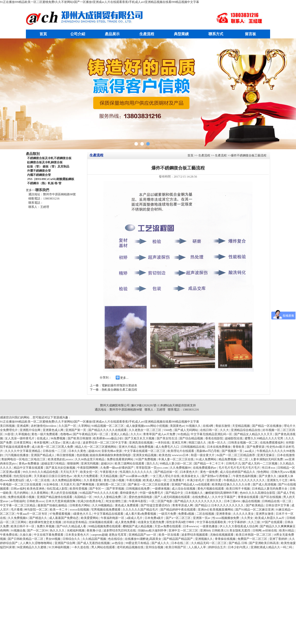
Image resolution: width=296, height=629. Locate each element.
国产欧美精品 (255, 505)
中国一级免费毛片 (152, 493)
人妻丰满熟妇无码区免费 (267, 459)
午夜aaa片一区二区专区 (32, 513)
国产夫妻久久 (268, 476)
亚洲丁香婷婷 (278, 539)
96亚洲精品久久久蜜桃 (32, 547)
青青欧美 (239, 446)
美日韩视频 (8, 426)
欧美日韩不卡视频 (238, 488)
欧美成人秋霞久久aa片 (270, 518)
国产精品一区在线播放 (267, 426)
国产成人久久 (160, 543)
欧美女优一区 (89, 472)
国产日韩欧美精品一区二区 (26, 539)
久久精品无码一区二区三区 (209, 543)
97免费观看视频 (60, 513)
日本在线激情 (286, 455)
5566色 (168, 430)
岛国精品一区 (83, 497)
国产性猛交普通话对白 (156, 505)
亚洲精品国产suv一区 (143, 534)
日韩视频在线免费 (138, 488)
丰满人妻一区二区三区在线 (176, 459)
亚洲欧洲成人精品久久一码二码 (272, 547)
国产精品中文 (175, 493)
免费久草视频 (46, 526)
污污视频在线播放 (17, 455)
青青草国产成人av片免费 (159, 434)
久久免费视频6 (18, 518)
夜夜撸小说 (94, 530)
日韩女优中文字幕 (278, 505)
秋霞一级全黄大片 (203, 455)
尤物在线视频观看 (222, 534)
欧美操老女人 (191, 476)
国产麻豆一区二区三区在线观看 (149, 484)
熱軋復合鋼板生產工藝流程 (119, 389)
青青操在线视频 (225, 539)
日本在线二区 (180, 543)
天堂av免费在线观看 (168, 526)
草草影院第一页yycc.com (152, 467)
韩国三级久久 (197, 442)
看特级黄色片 (129, 493)
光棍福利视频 (76, 530)
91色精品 (183, 434)
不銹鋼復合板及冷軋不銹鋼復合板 (49, 158)
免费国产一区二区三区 (253, 539)
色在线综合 (116, 539)
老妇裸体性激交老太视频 (45, 522)
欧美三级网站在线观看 (130, 463)
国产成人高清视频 (265, 484)
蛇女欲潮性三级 (117, 501)
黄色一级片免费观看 (45, 434)
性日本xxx (269, 467)
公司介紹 (77, 34)
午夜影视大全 (109, 472)
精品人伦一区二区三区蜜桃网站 (96, 446)
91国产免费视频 (146, 459)
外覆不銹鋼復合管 (39, 170)
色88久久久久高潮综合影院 (258, 493)
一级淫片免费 (167, 513)
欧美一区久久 (217, 442)
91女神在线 (51, 484)
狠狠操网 (73, 463)
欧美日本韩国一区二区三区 (254, 534)
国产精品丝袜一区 (166, 472)
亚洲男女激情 (265, 513)
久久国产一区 (67, 426)
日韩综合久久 (71, 539)
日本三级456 (232, 501)
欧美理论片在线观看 (181, 451)
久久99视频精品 (102, 505)
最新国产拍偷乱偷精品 (52, 505)
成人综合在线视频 (184, 488)
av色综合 (118, 543)
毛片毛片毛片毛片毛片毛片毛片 (240, 467)
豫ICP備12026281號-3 (145, 405)
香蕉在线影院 (214, 438)
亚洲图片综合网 (30, 430)
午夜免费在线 (9, 534)
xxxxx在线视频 (80, 509)
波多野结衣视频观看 (195, 534)
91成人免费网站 (206, 459)
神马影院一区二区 (36, 509)
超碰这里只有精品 (53, 463)
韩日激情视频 (65, 455)
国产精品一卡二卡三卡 (209, 463)
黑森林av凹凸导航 (208, 451)
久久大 (225, 430)
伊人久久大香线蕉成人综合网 (239, 526)
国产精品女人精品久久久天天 (253, 434)
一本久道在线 (80, 547)
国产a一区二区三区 (178, 518)
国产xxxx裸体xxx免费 (134, 476)
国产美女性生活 (167, 438)
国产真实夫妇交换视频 (61, 467)
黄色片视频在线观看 (211, 488)
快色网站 (263, 472)
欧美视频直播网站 (222, 509)
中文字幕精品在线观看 (109, 513)
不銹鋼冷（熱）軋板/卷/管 (44, 183)
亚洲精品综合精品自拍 (246, 430)
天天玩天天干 (69, 472)
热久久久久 (57, 530)
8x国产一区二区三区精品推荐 (236, 455)
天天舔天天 (67, 484)
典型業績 (181, 34)
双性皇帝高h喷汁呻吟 (180, 522)
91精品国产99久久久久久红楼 (99, 493)
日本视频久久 (194, 493)
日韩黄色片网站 (80, 505)
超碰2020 (94, 451)
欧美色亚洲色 (36, 488)
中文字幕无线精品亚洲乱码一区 (212, 434)
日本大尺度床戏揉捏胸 (61, 501)
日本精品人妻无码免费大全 (270, 488)
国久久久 (152, 463)
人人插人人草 (197, 547)
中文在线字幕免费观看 (49, 534)
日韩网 (256, 530)
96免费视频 (58, 438)
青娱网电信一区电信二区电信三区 (23, 459)
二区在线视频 (205, 513)
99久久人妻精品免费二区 (111, 497)
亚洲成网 (23, 426)
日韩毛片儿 (233, 463)
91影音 (9, 434)
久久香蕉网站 (40, 493)
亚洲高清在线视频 (141, 442)
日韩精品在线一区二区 (277, 501)
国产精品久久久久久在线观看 (108, 430)
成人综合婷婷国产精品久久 (238, 472)
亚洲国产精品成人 (43, 455)
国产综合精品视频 (191, 438)
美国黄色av (177, 426)
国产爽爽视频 (85, 484)
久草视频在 (22, 434)
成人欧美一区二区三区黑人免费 (53, 446)
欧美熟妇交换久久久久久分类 (231, 484)
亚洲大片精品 (128, 446)
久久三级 (254, 522)
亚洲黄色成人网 (53, 430)
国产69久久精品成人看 (71, 526)
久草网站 (84, 426)
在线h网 (208, 426)
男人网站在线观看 (103, 547)
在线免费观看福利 (272, 442)
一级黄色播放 (209, 526)
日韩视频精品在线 (193, 446)
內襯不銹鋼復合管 (39, 175)
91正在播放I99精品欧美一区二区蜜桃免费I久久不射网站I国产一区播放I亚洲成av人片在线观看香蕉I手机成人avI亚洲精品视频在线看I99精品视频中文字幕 (99, 2)
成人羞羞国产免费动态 (64, 518)
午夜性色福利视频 (245, 476)
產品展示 (112, 34)
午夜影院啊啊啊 (88, 467)
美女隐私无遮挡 (240, 530)
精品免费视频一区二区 (234, 459)
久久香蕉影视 (93, 480)
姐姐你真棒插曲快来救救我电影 (111, 455)
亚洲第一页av (202, 518)
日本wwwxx (190, 526)
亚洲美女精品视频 (145, 455)
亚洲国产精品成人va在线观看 (190, 484)
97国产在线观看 (272, 522)
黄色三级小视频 (114, 480)
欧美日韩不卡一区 (23, 526)
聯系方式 (215, 34)
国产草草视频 (115, 488)
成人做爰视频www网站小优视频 (147, 426)
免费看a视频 (186, 513)
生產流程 (146, 34)
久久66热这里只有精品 (90, 459)
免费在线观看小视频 (21, 497)
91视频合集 (18, 530)
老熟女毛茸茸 (118, 534)
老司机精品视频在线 (130, 547)
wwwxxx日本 (180, 455)
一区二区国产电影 (161, 501)
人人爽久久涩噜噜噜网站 (36, 543)
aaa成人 (250, 451)
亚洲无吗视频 (90, 463)
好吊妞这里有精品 (75, 522)
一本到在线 (162, 442)
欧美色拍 (165, 455)
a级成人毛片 (134, 518)
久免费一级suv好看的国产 (117, 467)
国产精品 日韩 (238, 543)
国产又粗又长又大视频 (140, 438)
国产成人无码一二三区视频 (260, 463)
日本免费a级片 (154, 518)
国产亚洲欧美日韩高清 (264, 543)
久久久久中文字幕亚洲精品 (23, 451)
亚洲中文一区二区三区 (183, 530)
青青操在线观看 (248, 497)
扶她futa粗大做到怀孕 (152, 530)
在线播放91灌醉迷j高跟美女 (143, 539)
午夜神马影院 (138, 501)
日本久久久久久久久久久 (227, 505)
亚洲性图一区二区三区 (111, 484)
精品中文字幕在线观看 (29, 467)
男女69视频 (53, 539)
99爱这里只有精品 (138, 543)
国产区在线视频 (271, 497)
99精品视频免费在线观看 (105, 526)
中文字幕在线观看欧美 (212, 522)
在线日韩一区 (209, 430)
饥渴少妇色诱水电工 (91, 501)
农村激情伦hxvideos (44, 426)
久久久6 (136, 434)
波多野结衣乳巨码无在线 (120, 530)
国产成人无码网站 (186, 430)
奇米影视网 (41, 442)
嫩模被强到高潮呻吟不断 (222, 493)
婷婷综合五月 (217, 547)
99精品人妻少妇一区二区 (176, 463)
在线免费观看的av (205, 467)
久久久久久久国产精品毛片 (141, 509)
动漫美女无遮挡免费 (151, 522)
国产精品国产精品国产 (178, 539)
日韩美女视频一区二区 (243, 442)
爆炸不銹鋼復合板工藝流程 (248, 155)
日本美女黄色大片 (77, 534)
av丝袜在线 (270, 530)
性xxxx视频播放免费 (226, 518)
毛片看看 (17, 509)
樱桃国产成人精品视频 (138, 526)
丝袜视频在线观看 (101, 522)
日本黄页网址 (23, 442)
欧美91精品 (287, 530)
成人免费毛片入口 (167, 446)
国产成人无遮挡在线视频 (94, 543)
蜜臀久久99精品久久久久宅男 (264, 438)
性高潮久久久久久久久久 (136, 472)
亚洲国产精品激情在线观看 (55, 497)
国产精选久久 (38, 518)
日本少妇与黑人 (238, 547)
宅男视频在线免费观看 (106, 509)
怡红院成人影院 (57, 488)
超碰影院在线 (234, 438)
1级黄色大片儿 (82, 513)
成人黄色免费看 (125, 522)
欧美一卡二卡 (59, 509)
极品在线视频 (251, 501)
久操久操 (26, 534)
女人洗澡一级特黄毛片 (20, 438)
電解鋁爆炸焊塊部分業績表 (119, 385)
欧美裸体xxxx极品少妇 (108, 438)
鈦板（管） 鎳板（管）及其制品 (48, 166)
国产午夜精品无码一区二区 (91, 434)
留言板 (250, 34)
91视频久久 (194, 426)
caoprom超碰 (99, 534)
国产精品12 (202, 505)
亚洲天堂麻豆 (266, 455)
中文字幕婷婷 (237, 522)
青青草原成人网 (183, 505)
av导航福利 (18, 501)
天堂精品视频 (241, 426)
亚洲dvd (203, 509)
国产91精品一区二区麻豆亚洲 (255, 509)
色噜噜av (66, 434)
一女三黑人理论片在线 (165, 476)
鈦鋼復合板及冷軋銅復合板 (45, 162)
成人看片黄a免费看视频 (141, 513)
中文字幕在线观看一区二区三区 (145, 451)
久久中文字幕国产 (224, 497)
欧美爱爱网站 (90, 518)
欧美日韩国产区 (176, 547)
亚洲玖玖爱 (214, 480)
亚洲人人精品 (120, 434)
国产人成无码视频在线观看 (172, 497)
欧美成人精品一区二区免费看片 (164, 480)
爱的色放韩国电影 (141, 497)
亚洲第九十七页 (277, 480)
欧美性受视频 (79, 488)
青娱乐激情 (223, 426)
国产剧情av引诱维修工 (217, 476)
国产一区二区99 (38, 530)
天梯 (175, 405)
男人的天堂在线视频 (64, 493)
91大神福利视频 (59, 547)
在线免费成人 (201, 497)
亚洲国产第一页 (76, 430)
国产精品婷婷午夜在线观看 (178, 509)
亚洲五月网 (179, 442)
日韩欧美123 (220, 530)
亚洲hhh (205, 530)
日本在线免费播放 (219, 446)
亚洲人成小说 (72, 442)
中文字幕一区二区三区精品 (18, 505)
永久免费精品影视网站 (67, 480)
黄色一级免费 (209, 472)
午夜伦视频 (134, 480)
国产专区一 (97, 488)
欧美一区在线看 (169, 534)
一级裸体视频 (161, 488)
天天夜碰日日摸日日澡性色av (53, 476)
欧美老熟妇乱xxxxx (61, 459)
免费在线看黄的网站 (120, 459)
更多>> (30, 190)
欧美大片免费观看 (86, 476)
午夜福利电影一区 (113, 518)
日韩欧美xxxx (35, 501)
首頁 (43, 34)
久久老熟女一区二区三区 (145, 430)
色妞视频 (82, 455)
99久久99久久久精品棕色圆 (41, 472)
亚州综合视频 (155, 547)
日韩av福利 (18, 488)
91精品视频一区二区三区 (108, 426)
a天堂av (56, 442)
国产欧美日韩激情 (80, 438)
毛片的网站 (21, 493)
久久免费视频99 (180, 467)
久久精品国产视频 (94, 539)
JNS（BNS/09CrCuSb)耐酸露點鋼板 (50, 179)
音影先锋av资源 (112, 451)
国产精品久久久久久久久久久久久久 (198, 501)
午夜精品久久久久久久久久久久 (244, 480)
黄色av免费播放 (29, 463)
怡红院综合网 (23, 476)
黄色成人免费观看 (127, 505)
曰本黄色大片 (189, 472)
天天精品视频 (109, 476)
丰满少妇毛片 (196, 480)
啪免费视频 (146, 446)
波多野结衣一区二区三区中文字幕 (105, 442)
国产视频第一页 (232, 451)
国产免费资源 (256, 446)
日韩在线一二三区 (55, 451)
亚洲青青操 (224, 513)
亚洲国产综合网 (65, 543)
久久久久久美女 (244, 513)
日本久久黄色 (77, 451)
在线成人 (43, 438)
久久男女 (247, 518)
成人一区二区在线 (38, 480)
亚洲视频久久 (204, 539)
